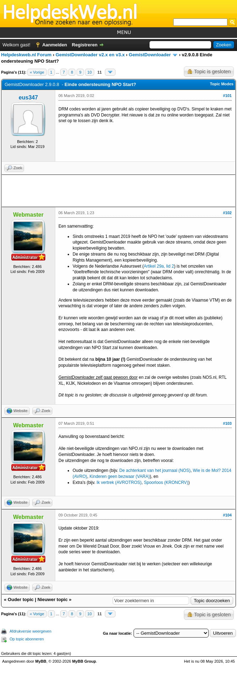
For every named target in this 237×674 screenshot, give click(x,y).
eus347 (28, 98)
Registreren (84, 44)
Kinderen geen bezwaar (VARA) (120, 476)
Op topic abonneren (27, 639)
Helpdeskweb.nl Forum (26, 54)
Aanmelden (54, 44)
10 (90, 72)
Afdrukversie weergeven (30, 631)
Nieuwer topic (53, 599)
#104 (227, 515)
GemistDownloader (150, 54)
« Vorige (37, 72)
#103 (227, 423)
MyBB (40, 661)
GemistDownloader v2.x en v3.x (90, 54)
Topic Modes (221, 84)
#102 (227, 213)
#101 (227, 95)
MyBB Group (84, 661)
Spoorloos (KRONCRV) (166, 482)
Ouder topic (21, 599)
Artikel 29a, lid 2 (159, 266)
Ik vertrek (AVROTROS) (118, 482)
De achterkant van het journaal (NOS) (155, 470)
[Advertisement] (118, 191)
